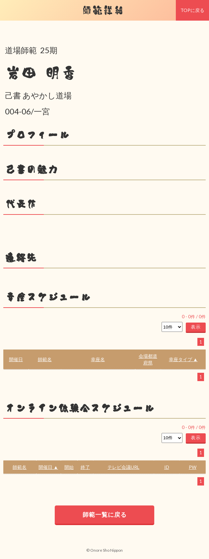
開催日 (16, 359)
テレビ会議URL (123, 467)
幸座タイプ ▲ (183, 359)
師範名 (45, 359)
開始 (69, 467)
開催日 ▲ (48, 467)
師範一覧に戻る (105, 514)
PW (192, 467)
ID (166, 467)
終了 (85, 467)
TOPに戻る (192, 10)
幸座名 (98, 359)
